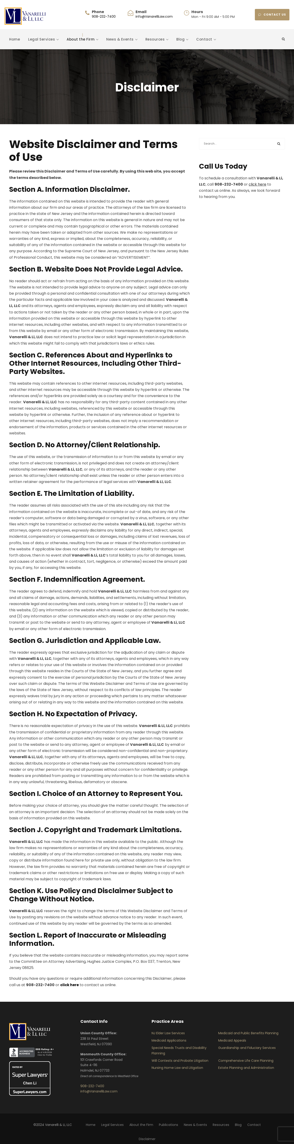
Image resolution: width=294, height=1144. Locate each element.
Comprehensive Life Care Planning (245, 1060)
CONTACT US (272, 14)
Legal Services (41, 39)
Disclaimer (147, 1139)
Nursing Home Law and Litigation (177, 1067)
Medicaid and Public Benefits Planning (248, 1033)
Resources (155, 39)
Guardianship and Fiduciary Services (247, 1047)
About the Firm (81, 39)
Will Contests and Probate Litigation (180, 1060)
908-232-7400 (104, 16)
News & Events (120, 39)
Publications (168, 1124)
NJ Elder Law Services (168, 1033)
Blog (180, 39)
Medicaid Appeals (232, 1040)
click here (257, 184)
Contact (204, 39)
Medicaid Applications (169, 1040)
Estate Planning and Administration (246, 1067)
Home (14, 39)
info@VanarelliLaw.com (154, 16)
